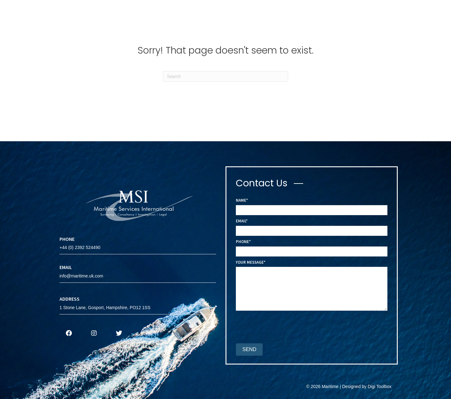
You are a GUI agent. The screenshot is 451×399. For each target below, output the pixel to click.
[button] (69, 333)
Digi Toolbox (379, 386)
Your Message (250, 262)
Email (241, 221)
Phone (242, 241)
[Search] (225, 76)
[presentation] (283, 328)
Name (241, 200)
